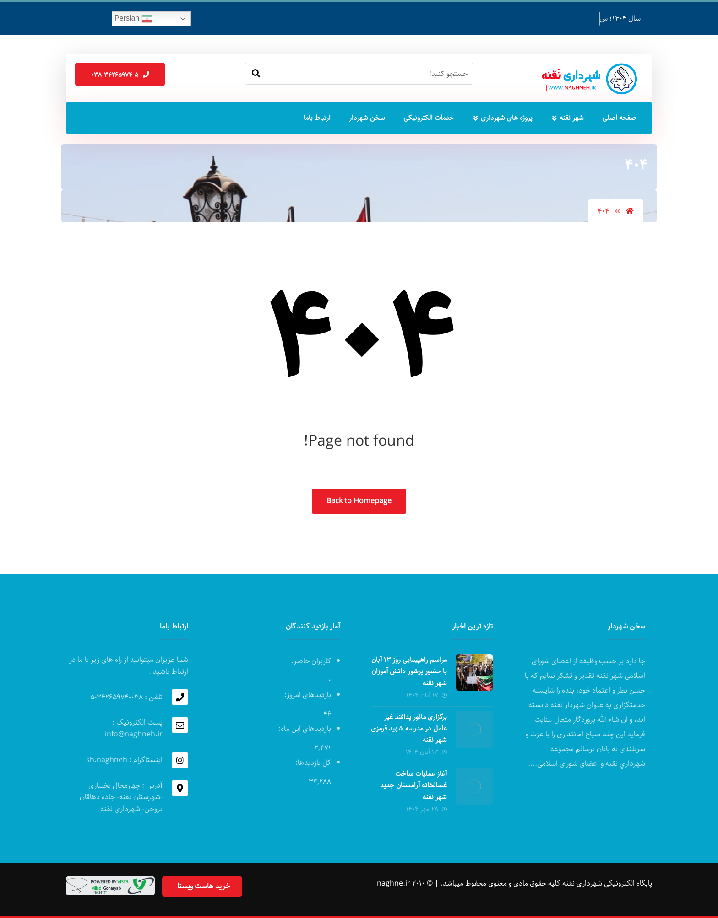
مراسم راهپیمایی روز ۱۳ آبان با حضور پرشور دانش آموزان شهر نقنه (409, 671)
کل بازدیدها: (312, 763)
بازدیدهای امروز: (307, 695)
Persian (133, 18)
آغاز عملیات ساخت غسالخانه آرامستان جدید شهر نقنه (413, 785)
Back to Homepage (359, 501)
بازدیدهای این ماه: (304, 729)
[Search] (256, 73)
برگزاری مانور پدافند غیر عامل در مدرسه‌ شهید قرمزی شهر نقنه (409, 728)
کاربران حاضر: (310, 661)
